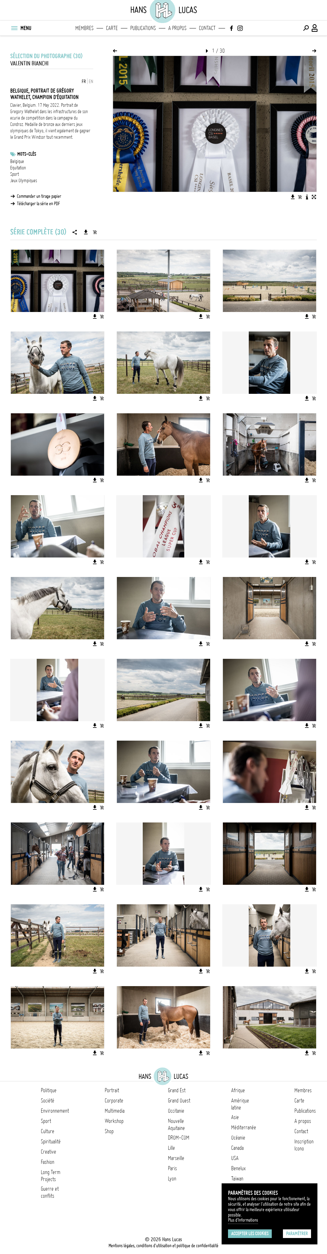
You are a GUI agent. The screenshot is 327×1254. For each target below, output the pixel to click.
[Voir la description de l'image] (307, 197)
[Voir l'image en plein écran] (314, 197)
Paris (172, 1168)
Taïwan (237, 1178)
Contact (207, 28)
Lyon (172, 1178)
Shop (109, 1131)
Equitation (18, 168)
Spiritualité (51, 1141)
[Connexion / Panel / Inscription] (314, 28)
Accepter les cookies (250, 1233)
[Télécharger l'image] (293, 197)
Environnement (55, 1111)
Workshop (114, 1121)
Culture (47, 1131)
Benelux (238, 1168)
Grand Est (177, 1090)
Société (47, 1100)
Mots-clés (26, 154)
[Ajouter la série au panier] (95, 232)
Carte (112, 28)
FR (84, 81)
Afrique (238, 1090)
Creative (48, 1152)
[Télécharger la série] (86, 232)
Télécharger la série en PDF (38, 203)
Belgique (17, 161)
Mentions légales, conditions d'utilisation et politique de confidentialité (163, 1246)
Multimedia (115, 1111)
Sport (14, 174)
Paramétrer (297, 1233)
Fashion (47, 1162)
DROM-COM (178, 1137)
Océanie (238, 1137)
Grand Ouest (179, 1100)
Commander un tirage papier (39, 196)
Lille (171, 1148)
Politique (49, 1090)
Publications (143, 28)
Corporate (114, 1100)
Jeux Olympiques (23, 180)
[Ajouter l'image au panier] (300, 197)
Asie (235, 1117)
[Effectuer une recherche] (305, 28)
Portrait (112, 1090)
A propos (177, 28)
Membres (84, 28)
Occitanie (176, 1111)
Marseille (176, 1158)
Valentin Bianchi (29, 63)
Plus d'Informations (243, 1220)
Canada (237, 1148)
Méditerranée (243, 1127)
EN (91, 81)
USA (235, 1158)
